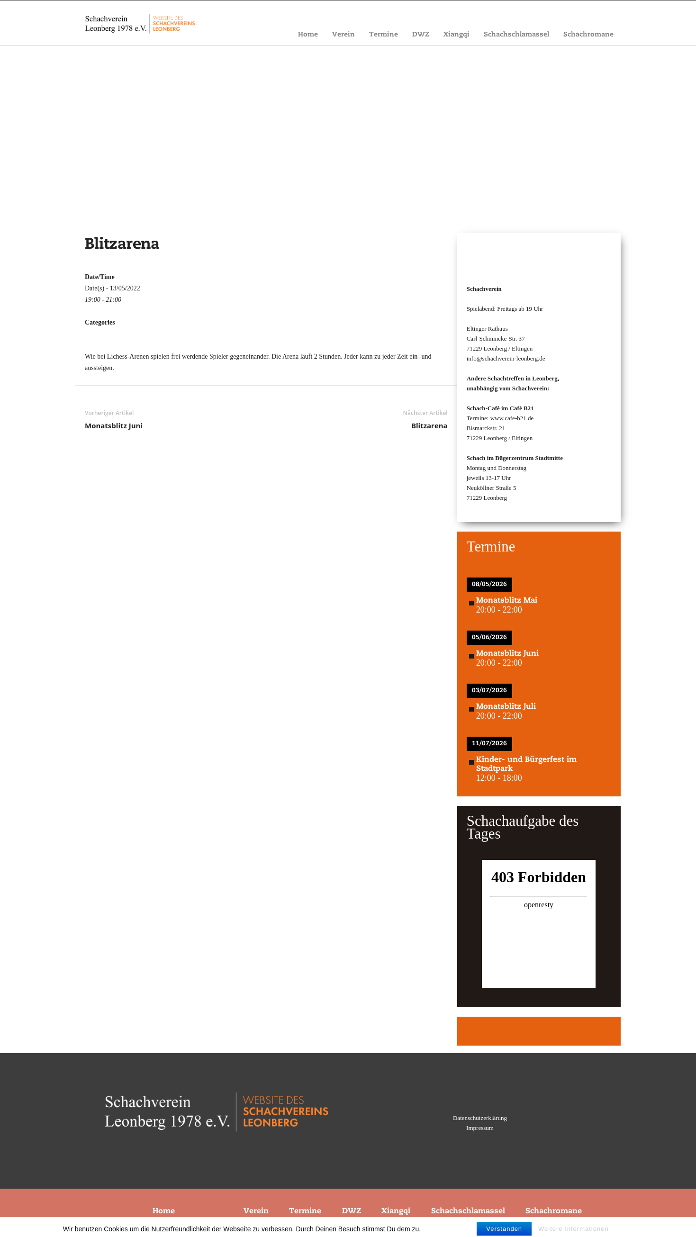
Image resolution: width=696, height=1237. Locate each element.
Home (308, 34)
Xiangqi (456, 34)
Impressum (480, 1127)
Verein (343, 34)
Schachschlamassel (516, 34)
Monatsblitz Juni (114, 425)
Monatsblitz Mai (506, 601)
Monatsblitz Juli (506, 707)
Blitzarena (429, 425)
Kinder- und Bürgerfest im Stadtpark (526, 764)
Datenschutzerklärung (480, 1117)
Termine (383, 34)
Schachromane (588, 34)
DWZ (420, 34)
